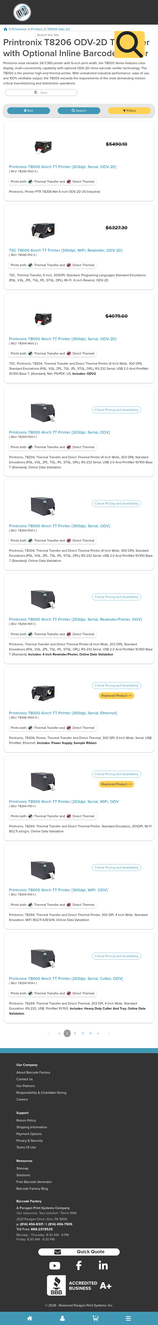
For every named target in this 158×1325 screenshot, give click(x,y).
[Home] (5, 29)
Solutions (23, 1175)
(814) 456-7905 (60, 1224)
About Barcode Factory (33, 1072)
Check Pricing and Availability (116, 410)
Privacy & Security (29, 1140)
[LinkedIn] (103, 1266)
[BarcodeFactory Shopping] (95, 1318)
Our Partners (25, 1086)
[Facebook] (79, 1265)
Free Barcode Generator (34, 1182)
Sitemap (22, 1168)
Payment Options (29, 1134)
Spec (41, 92)
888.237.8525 (42, 1229)
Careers (22, 1099)
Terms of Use (26, 1147)
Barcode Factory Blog (32, 1188)
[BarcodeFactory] (22, 12)
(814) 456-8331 (31, 1224)
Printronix (19, 29)
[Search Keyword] (74, 24)
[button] (79, 1252)
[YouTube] (54, 1266)
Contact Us (24, 1079)
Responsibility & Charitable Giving (41, 1092)
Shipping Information (31, 1127)
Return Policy (26, 1120)
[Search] (129, 33)
